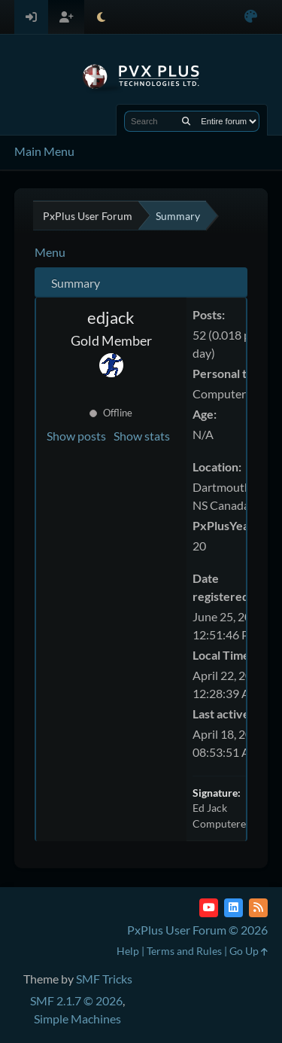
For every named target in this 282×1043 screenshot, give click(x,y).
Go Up (248, 950)
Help (128, 950)
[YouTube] (208, 907)
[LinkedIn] (233, 907)
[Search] (186, 121)
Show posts (76, 435)
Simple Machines (77, 1018)
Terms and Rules (184, 950)
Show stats (142, 435)
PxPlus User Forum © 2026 (197, 930)
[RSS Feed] (258, 907)
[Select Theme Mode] (101, 17)
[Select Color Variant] (251, 17)
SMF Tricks (104, 978)
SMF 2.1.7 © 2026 (76, 1000)
